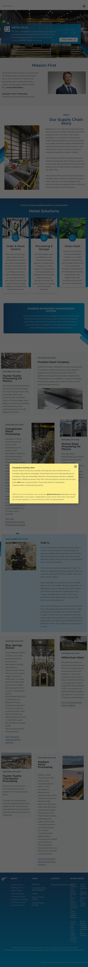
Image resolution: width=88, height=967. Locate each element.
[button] (75, 466)
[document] (44, 483)
